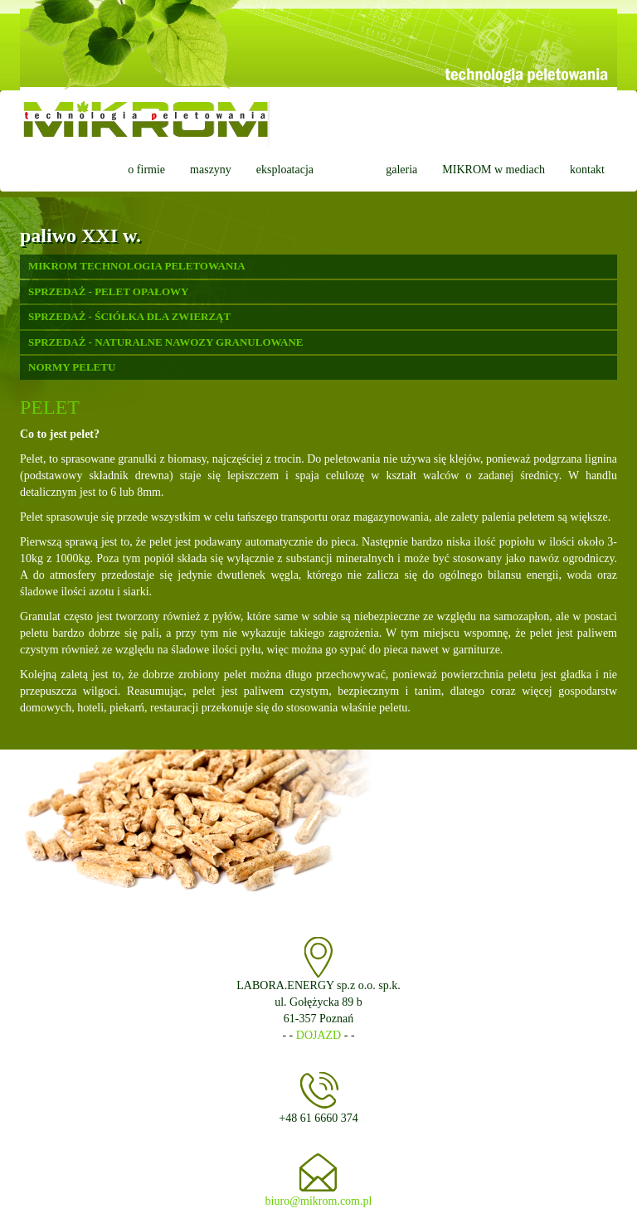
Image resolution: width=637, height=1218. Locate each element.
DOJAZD (318, 1035)
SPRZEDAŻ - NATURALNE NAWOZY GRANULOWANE (166, 342)
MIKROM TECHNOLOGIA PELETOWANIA (137, 266)
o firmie (146, 169)
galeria (401, 169)
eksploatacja (285, 169)
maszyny (210, 169)
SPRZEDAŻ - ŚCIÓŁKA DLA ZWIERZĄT (129, 316)
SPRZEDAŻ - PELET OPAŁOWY (108, 291)
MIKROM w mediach (493, 169)
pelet (349, 169)
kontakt (587, 169)
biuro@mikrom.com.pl (318, 1201)
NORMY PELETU (71, 367)
